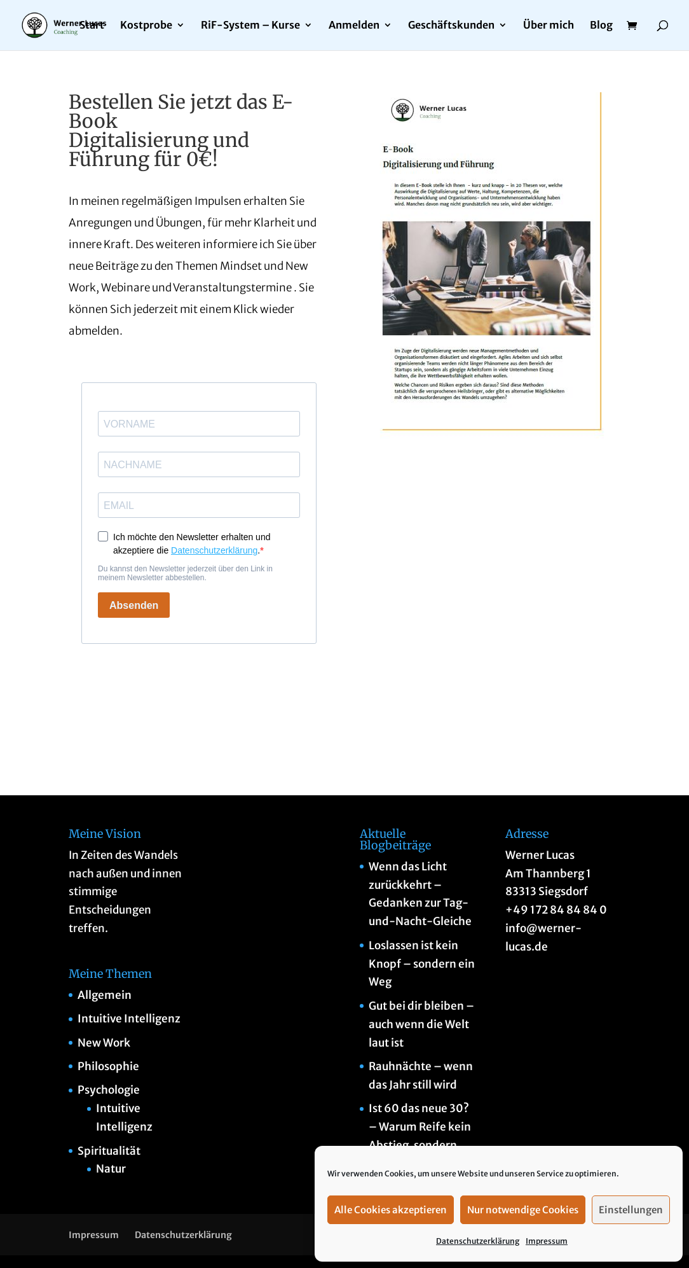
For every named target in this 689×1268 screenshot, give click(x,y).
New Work (104, 1043)
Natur (111, 1169)
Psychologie (109, 1090)
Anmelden (354, 26)
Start (91, 26)
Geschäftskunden (451, 26)
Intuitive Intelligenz (129, 1019)
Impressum (547, 1241)
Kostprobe (146, 26)
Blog (601, 26)
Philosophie (108, 1066)
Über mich (548, 26)
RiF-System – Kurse (250, 26)
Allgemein (105, 995)
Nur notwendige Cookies (522, 1210)
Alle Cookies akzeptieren (390, 1210)
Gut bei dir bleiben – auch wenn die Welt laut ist (421, 1024)
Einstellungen (631, 1210)
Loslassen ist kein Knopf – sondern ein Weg (422, 963)
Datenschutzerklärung (477, 1241)
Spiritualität (109, 1151)
